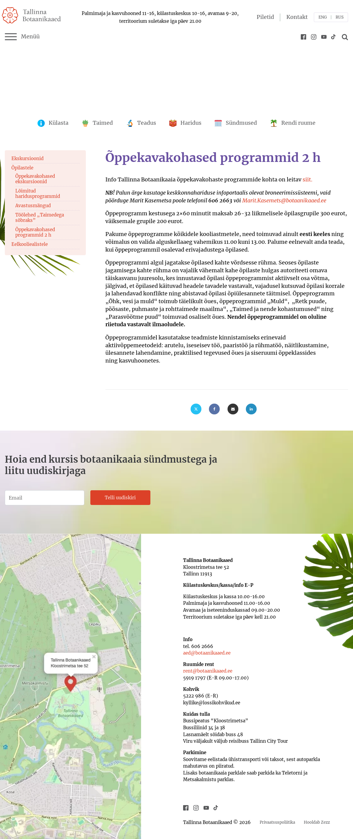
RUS (340, 17)
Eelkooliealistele (29, 244)
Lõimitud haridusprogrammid (37, 193)
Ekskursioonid (27, 158)
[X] (196, 409)
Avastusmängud (33, 205)
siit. (307, 179)
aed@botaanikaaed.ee (207, 653)
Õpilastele (22, 168)
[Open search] (344, 36)
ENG (322, 17)
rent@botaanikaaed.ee (207, 671)
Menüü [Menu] (22, 36)
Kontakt (297, 17)
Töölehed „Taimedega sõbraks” (39, 217)
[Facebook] (214, 409)
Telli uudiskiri (120, 497)
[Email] (233, 409)
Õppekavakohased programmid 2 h (35, 232)
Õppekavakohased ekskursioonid (35, 178)
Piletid (265, 17)
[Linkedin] (251, 409)
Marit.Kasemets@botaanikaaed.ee (284, 200)
